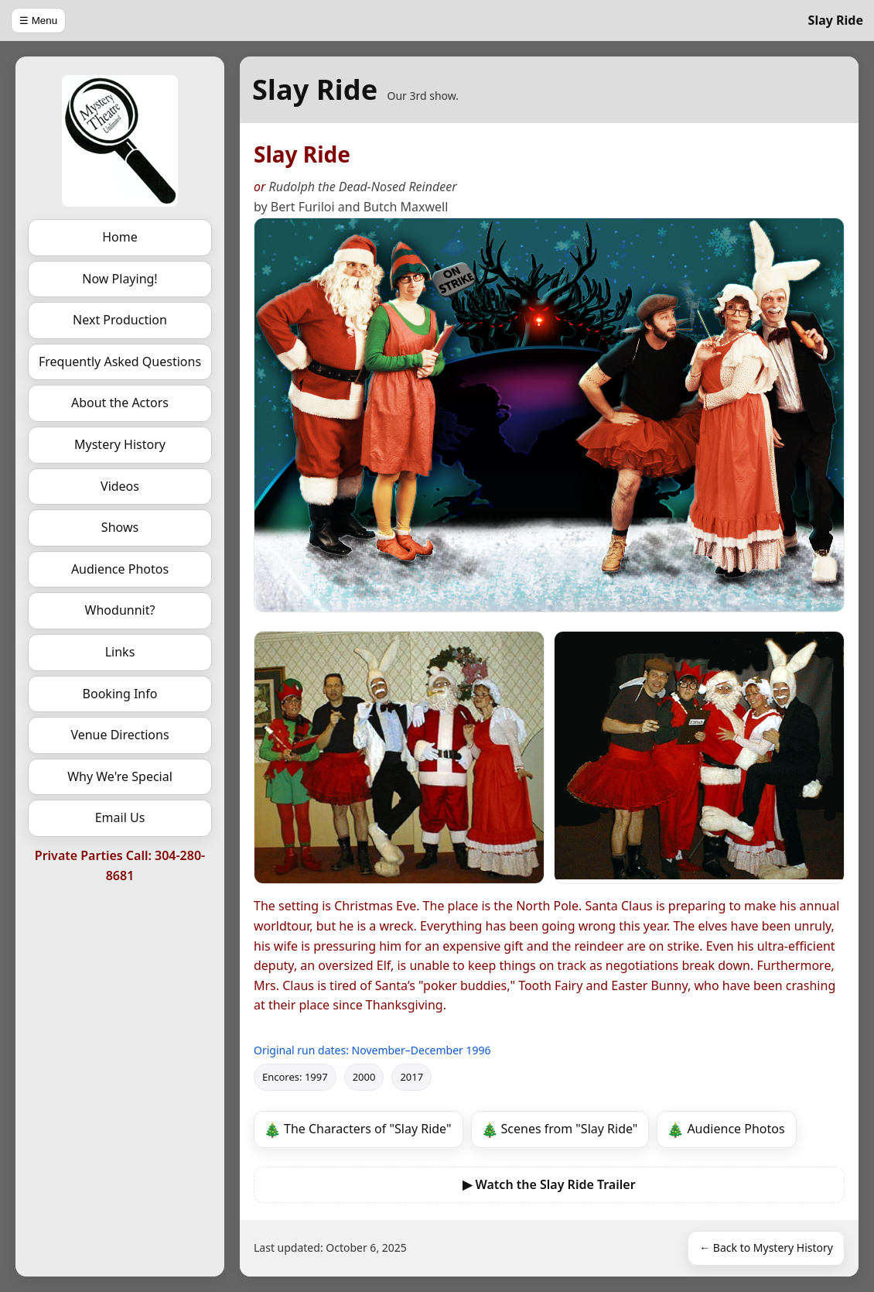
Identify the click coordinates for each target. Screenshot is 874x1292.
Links (120, 651)
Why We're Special (119, 776)
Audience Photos (120, 568)
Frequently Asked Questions (120, 361)
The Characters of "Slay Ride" (368, 1128)
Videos (120, 486)
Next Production (120, 319)
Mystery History (120, 444)
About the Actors (120, 402)
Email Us (120, 817)
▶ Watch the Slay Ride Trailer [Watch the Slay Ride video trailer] (549, 1184)
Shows (119, 527)
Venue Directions (119, 734)
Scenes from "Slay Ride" (569, 1128)
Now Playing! (119, 278)
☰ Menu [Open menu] (38, 20)
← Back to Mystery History (766, 1247)
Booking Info (120, 693)
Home (120, 236)
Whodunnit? (120, 610)
